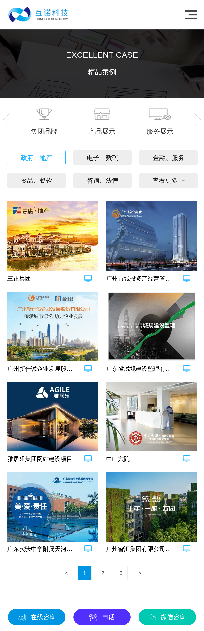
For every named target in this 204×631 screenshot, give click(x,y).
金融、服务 (168, 157)
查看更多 (165, 180)
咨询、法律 (102, 180)
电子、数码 (102, 157)
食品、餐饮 (36, 180)
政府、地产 (36, 157)
